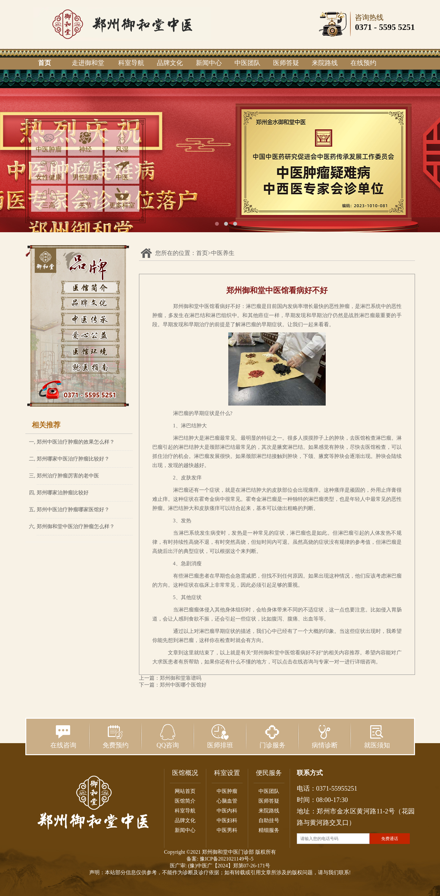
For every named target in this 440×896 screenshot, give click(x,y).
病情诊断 (325, 736)
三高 (49, 198)
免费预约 (116, 736)
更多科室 (122, 198)
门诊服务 (272, 736)
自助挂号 (268, 820)
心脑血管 (227, 801)
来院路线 (325, 62)
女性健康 (49, 170)
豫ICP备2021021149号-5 (227, 859)
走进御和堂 (88, 62)
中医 (122, 170)
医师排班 (220, 736)
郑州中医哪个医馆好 (183, 685)
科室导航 (131, 62)
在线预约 (363, 62)
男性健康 (85, 170)
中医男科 (227, 830)
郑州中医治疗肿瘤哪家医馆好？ (73, 509)
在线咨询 (63, 736)
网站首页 (185, 791)
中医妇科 (227, 820)
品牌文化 (170, 62)
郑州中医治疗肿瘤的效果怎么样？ (76, 442)
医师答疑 (286, 62)
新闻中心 (209, 62)
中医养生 (222, 253)
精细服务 (268, 830)
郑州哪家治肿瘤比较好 (63, 492)
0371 (363, 27)
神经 (85, 142)
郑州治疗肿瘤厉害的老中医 (68, 475)
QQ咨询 (168, 736)
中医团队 (247, 62)
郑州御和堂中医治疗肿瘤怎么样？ (76, 526)
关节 (85, 198)
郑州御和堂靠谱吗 (180, 678)
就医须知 (377, 736)
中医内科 (227, 810)
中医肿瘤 (49, 142)
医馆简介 (185, 801)
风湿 (122, 142)
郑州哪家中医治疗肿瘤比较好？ (73, 458)
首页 (44, 62)
